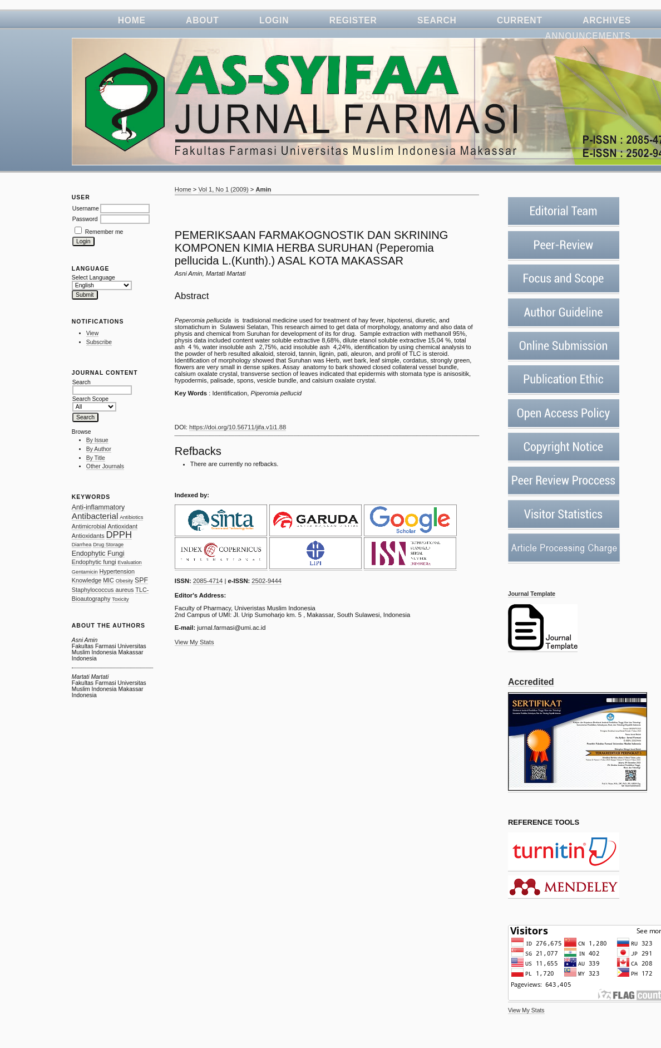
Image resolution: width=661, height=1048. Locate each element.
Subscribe (99, 342)
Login (274, 20)
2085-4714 (208, 580)
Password (85, 219)
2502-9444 (266, 580)
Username (85, 208)
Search (437, 20)
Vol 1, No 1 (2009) (223, 189)
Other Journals (105, 466)
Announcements (588, 36)
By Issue (97, 440)
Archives (607, 20)
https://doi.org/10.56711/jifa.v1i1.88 (237, 427)
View (92, 333)
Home (132, 20)
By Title (95, 458)
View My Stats (526, 1010)
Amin (263, 189)
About (202, 20)
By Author (98, 449)
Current (519, 20)
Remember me (104, 232)
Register (353, 20)
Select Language (93, 278)
